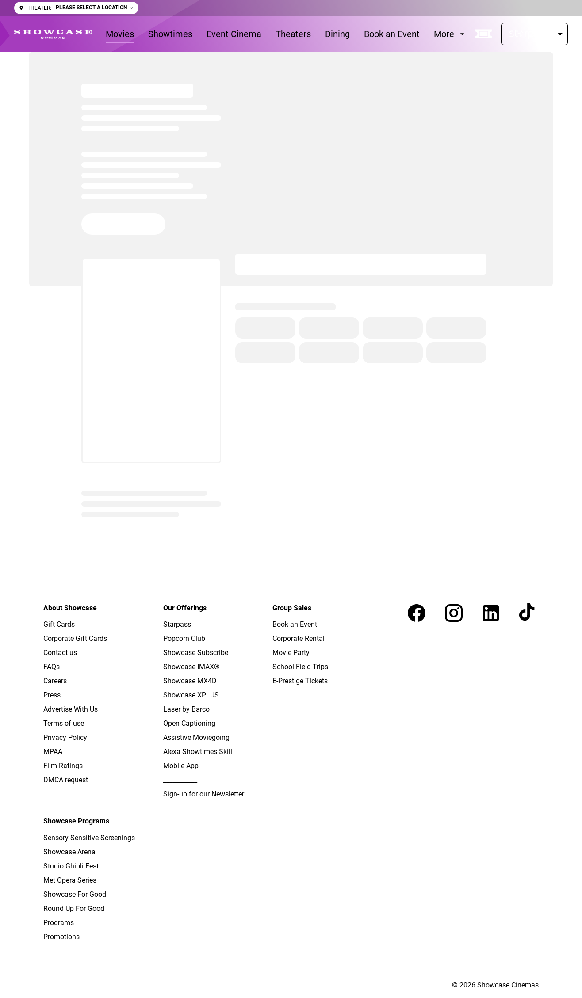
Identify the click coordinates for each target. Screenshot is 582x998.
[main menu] (286, 34)
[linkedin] (491, 613)
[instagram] (453, 613)
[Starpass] (534, 34)
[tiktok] (528, 613)
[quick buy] (484, 34)
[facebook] (416, 613)
